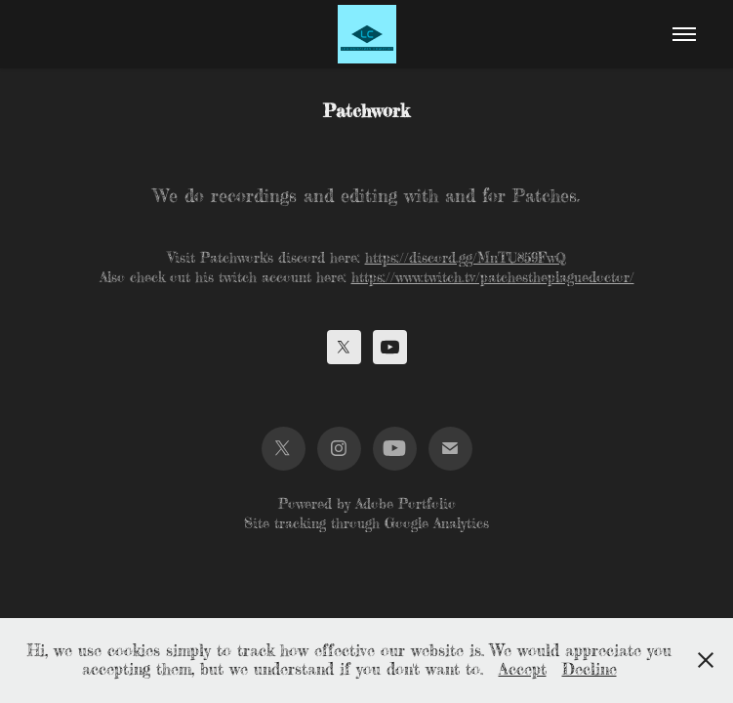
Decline (589, 669)
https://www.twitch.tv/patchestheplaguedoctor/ (492, 277)
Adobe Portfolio (405, 504)
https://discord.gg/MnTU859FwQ (465, 258)
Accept (523, 669)
